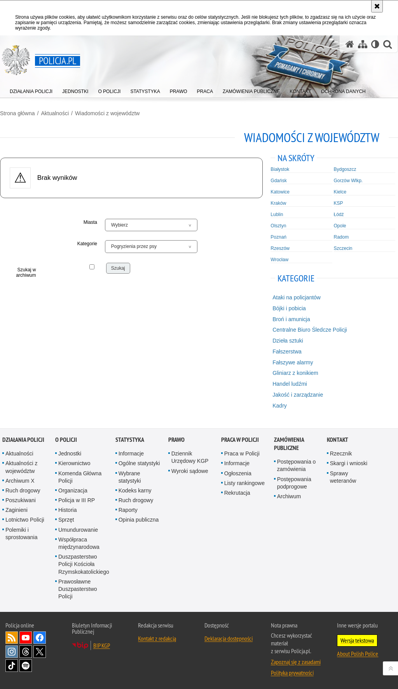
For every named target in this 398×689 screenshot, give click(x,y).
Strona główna (17, 113)
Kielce (340, 192)
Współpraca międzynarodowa (79, 543)
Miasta (90, 222)
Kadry (279, 406)
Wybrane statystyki (130, 477)
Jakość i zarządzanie (297, 395)
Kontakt (337, 440)
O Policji (66, 440)
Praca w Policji (240, 440)
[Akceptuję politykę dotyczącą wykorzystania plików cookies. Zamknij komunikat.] (377, 6)
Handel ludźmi (289, 384)
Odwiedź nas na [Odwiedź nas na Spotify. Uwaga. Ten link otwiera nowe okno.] (25, 665)
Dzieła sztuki (287, 340)
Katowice (280, 192)
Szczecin (343, 248)
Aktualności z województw (21, 467)
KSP (338, 203)
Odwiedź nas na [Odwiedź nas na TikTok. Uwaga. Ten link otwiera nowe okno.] (11, 665)
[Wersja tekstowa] (375, 44)
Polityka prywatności (292, 673)
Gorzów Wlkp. (348, 180)
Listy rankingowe (244, 483)
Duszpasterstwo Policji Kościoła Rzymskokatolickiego (83, 564)
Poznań (278, 237)
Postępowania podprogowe (294, 483)
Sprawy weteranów (343, 477)
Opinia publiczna (139, 520)
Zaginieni (16, 510)
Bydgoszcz (345, 169)
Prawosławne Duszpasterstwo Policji (77, 588)
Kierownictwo (74, 463)
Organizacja (72, 490)
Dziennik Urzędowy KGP (190, 457)
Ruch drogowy (22, 490)
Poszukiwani (20, 500)
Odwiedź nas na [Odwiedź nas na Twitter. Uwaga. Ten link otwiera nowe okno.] (39, 651)
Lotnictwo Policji (24, 520)
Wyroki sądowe (189, 471)
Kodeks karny (135, 490)
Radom (341, 237)
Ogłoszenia (237, 473)
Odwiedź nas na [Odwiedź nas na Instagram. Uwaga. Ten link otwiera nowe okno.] (11, 651)
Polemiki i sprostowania (21, 533)
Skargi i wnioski (348, 463)
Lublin (277, 214)
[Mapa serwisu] (362, 44)
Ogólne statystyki (139, 463)
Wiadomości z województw (107, 113)
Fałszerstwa (287, 351)
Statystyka (129, 440)
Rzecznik (341, 453)
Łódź (339, 214)
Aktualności (55, 113)
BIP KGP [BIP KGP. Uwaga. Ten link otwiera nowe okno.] (101, 645)
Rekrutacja (237, 493)
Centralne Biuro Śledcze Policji (309, 330)
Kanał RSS (11, 637)
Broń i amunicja (291, 319)
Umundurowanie (78, 530)
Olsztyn (278, 225)
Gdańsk (278, 180)
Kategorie (87, 243)
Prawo (176, 440)
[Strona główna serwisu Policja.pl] (350, 44)
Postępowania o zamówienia (296, 465)
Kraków (278, 203)
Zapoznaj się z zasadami (296, 662)
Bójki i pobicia (289, 308)
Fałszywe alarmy (292, 362)
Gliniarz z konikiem (295, 373)
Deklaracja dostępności (228, 638)
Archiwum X (20, 481)
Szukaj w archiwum (26, 272)
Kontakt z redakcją (157, 638)
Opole (340, 225)
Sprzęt (66, 520)
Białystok (280, 169)
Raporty (128, 510)
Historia (67, 510)
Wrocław (279, 259)
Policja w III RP (76, 500)
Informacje (131, 453)
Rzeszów (280, 248)
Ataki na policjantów (296, 297)
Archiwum (289, 496)
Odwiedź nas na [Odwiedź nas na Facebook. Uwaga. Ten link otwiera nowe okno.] (39, 637)
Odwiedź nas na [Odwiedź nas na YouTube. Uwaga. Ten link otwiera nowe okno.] (25, 637)
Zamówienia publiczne (289, 444)
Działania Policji (23, 440)
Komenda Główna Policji (79, 477)
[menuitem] (31, 89)
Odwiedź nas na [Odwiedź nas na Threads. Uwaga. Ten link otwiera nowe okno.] (25, 651)
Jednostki (69, 453)
